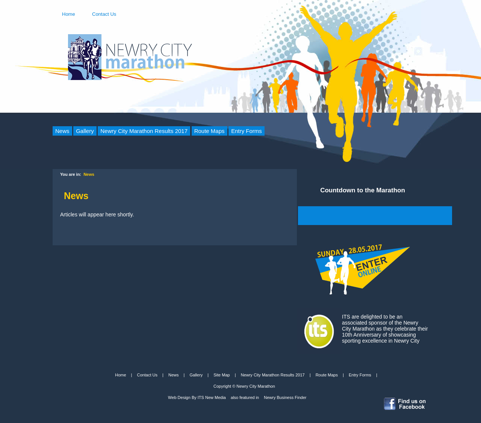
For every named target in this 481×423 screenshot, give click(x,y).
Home (68, 13)
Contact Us (104, 13)
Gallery (85, 131)
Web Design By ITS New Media (197, 397)
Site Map (221, 375)
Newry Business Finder (285, 397)
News (62, 131)
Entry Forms (246, 131)
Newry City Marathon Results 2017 (144, 131)
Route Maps (209, 131)
